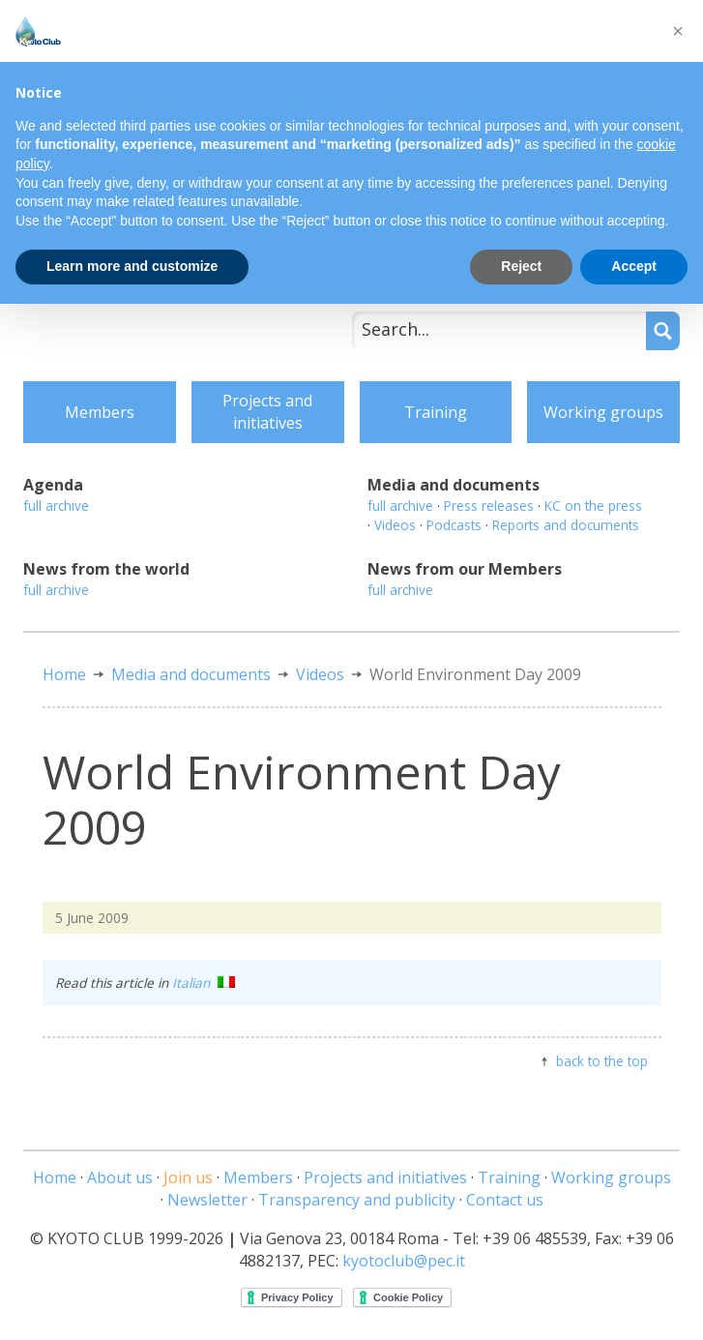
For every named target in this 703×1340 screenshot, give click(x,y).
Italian (203, 982)
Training (435, 412)
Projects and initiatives (267, 411)
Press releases (489, 505)
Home (64, 674)
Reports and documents (565, 525)
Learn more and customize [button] (132, 266)
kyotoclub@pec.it (403, 1260)
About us (120, 1177)
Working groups (603, 412)
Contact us (504, 1199)
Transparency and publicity (356, 1199)
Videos (395, 525)
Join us (188, 1177)
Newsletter (207, 1199)
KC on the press (593, 505)
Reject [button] (521, 266)
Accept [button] (634, 266)
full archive (56, 505)
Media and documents (191, 674)
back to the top (602, 1061)
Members (99, 412)
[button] (677, 30)
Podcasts (454, 525)
